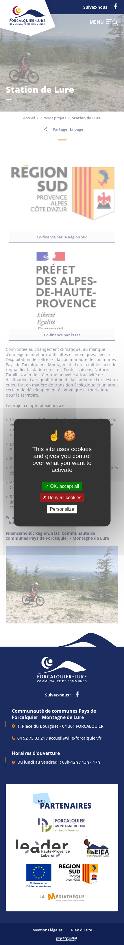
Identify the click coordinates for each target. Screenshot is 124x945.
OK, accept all (62, 486)
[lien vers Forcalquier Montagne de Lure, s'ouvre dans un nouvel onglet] (62, 823)
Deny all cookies (62, 497)
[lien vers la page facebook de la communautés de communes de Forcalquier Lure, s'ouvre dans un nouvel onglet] (115, 7)
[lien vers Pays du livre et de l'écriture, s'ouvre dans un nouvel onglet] (62, 895)
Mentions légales (47, 930)
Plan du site (81, 930)
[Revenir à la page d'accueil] (27, 23)
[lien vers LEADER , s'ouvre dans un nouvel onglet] (42, 845)
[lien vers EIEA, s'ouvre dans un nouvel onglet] (96, 845)
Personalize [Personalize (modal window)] (62, 509)
